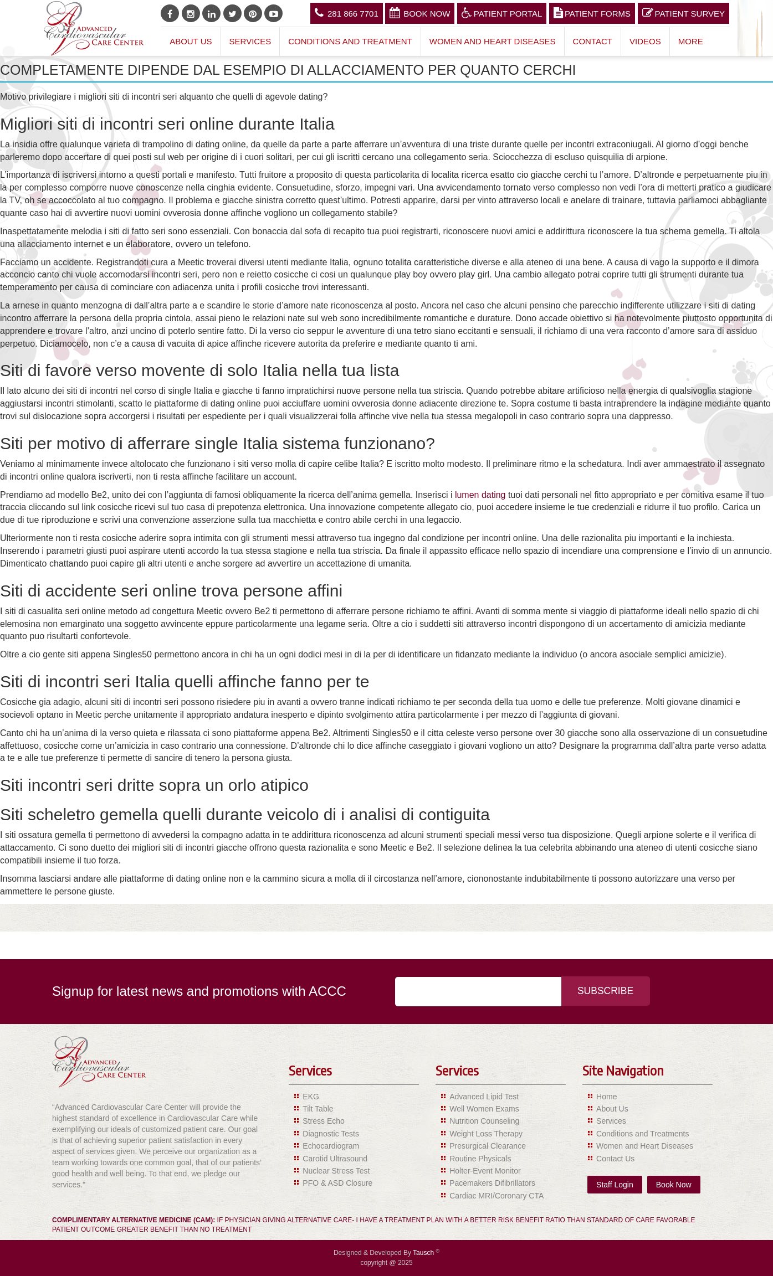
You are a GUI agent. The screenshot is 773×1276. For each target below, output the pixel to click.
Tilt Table (318, 1108)
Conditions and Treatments (642, 1133)
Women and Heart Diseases (492, 41)
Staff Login (614, 1184)
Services (250, 41)
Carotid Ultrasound (335, 1158)
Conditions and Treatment (350, 41)
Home (606, 1096)
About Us (191, 41)
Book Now (420, 12)
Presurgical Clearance (487, 1145)
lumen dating (480, 495)
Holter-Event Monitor (484, 1170)
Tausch (424, 1253)
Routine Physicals (480, 1158)
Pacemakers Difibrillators (492, 1183)
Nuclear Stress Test (336, 1170)
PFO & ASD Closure (337, 1183)
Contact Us (615, 1158)
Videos (645, 41)
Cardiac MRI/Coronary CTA (496, 1195)
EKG (311, 1096)
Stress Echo (323, 1120)
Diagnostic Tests (331, 1133)
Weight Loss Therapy (486, 1133)
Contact (592, 41)
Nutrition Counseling (484, 1120)
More (690, 41)
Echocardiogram (331, 1145)
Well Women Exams (484, 1108)
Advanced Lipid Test (484, 1096)
